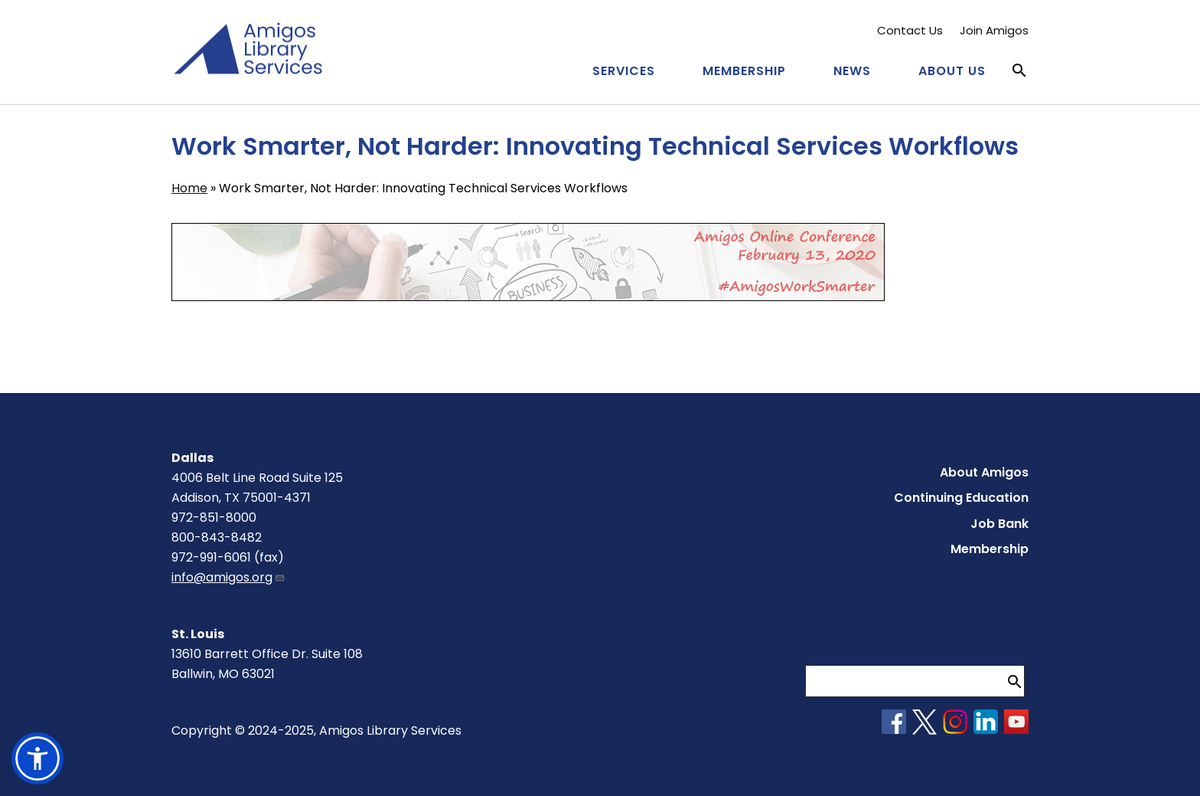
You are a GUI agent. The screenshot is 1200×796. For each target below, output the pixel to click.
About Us (952, 71)
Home (189, 188)
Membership (744, 71)
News (852, 71)
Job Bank (999, 523)
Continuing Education (961, 497)
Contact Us (910, 30)
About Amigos (984, 472)
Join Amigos (994, 30)
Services (623, 71)
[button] (37, 758)
